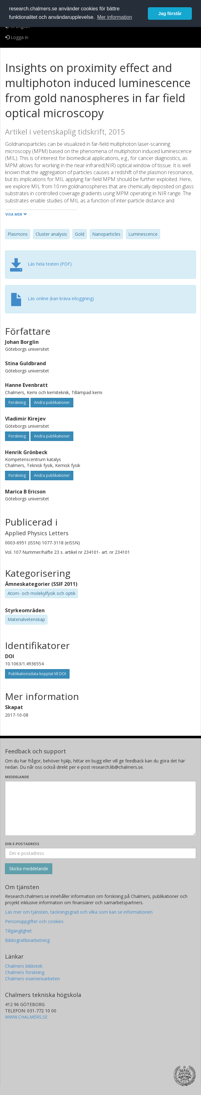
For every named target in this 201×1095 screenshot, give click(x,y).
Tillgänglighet (18, 931)
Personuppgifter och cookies (34, 921)
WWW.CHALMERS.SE (26, 1017)
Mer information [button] (114, 17)
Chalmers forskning (24, 972)
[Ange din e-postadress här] (100, 853)
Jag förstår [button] (169, 13)
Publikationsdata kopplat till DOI (37, 673)
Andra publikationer (52, 402)
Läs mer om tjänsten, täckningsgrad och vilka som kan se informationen (79, 912)
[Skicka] (28, 868)
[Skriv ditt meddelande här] (100, 808)
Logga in (16, 37)
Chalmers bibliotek (23, 966)
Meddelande (17, 776)
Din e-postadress (22, 843)
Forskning (17, 402)
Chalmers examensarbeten (32, 979)
